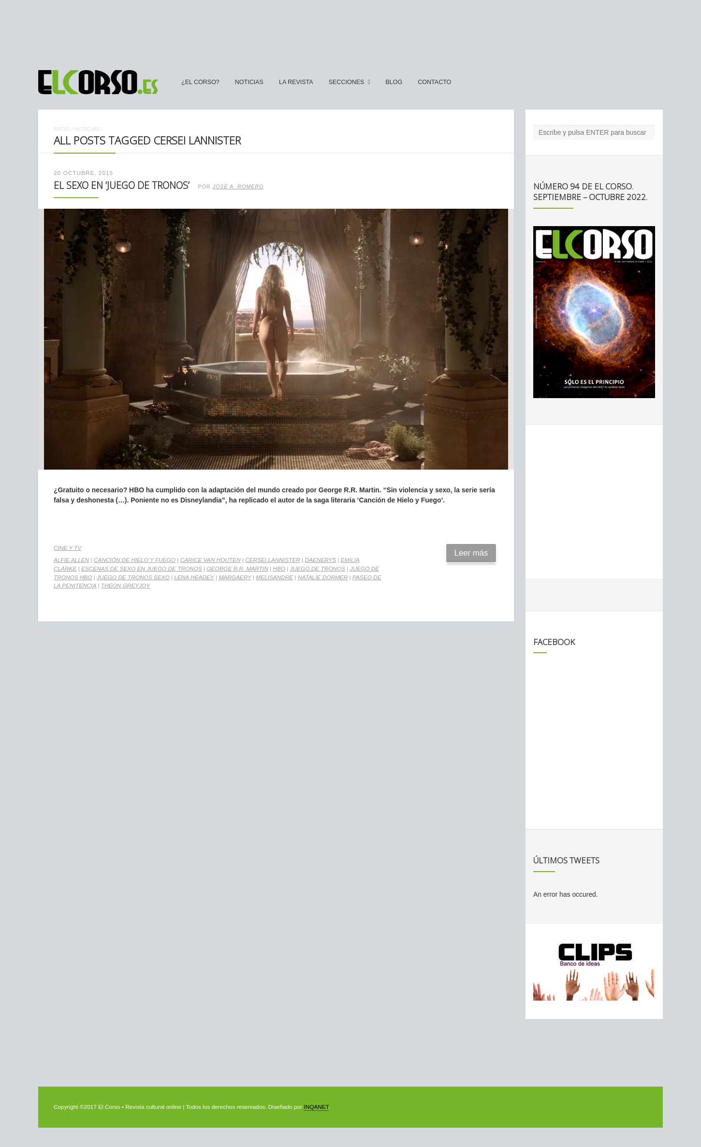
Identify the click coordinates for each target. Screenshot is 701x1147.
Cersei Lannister (272, 560)
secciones (347, 82)
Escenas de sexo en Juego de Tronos (141, 568)
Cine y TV (67, 548)
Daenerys (320, 560)
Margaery (235, 577)
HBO (279, 568)
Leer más (471, 553)
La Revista (296, 82)
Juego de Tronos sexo (133, 577)
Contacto (434, 82)
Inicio (62, 129)
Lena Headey (194, 577)
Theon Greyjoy (125, 585)
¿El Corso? (200, 82)
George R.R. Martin (237, 568)
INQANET (316, 1107)
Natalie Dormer (323, 577)
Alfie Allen (71, 560)
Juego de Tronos (317, 568)
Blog (393, 82)
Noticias (249, 82)
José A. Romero (238, 186)
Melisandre (274, 577)
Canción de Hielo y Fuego (134, 560)
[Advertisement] (350, 30)
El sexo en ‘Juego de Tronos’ (122, 185)
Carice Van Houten (210, 560)
